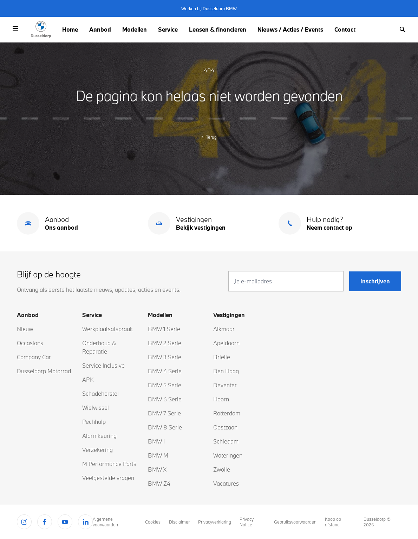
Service (168, 29)
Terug (209, 137)
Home (70, 29)
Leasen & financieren (217, 29)
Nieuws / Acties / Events (290, 29)
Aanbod (100, 29)
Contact (344, 29)
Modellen (134, 29)
